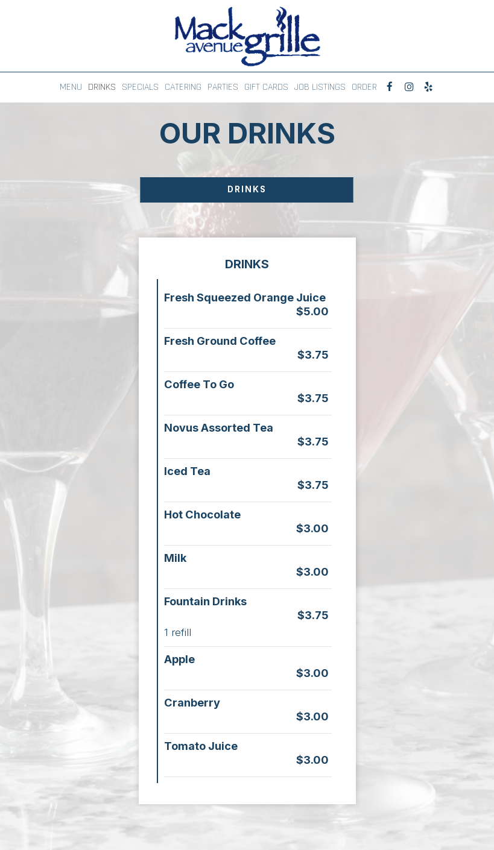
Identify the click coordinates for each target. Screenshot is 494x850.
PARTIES (222, 87)
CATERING (183, 87)
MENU (71, 87)
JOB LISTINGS (320, 87)
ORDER (364, 87)
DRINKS (102, 87)
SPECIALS (140, 87)
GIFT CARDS (266, 87)
